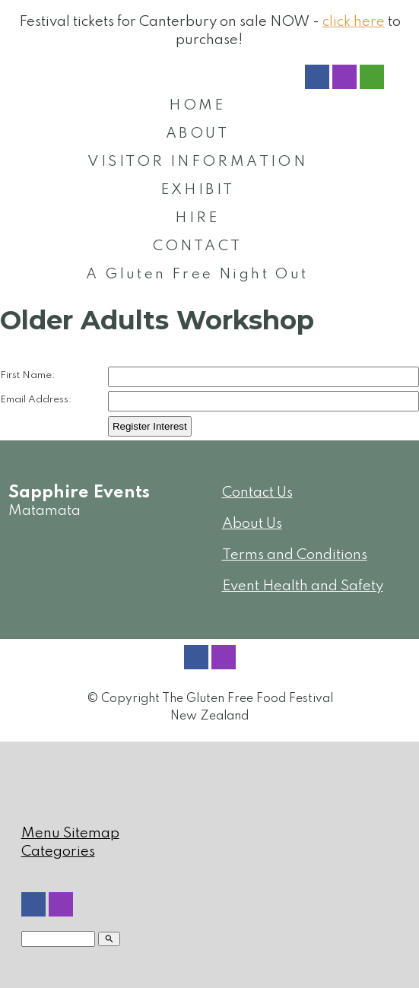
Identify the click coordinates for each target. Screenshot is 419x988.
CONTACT (198, 246)
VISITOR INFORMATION (197, 161)
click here (353, 21)
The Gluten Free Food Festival (247, 699)
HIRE (197, 218)
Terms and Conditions (294, 555)
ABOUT (197, 133)
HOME (197, 105)
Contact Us (257, 492)
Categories (58, 851)
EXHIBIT (197, 190)
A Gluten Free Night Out (197, 274)
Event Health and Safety (302, 586)
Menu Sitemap (70, 833)
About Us (252, 523)
